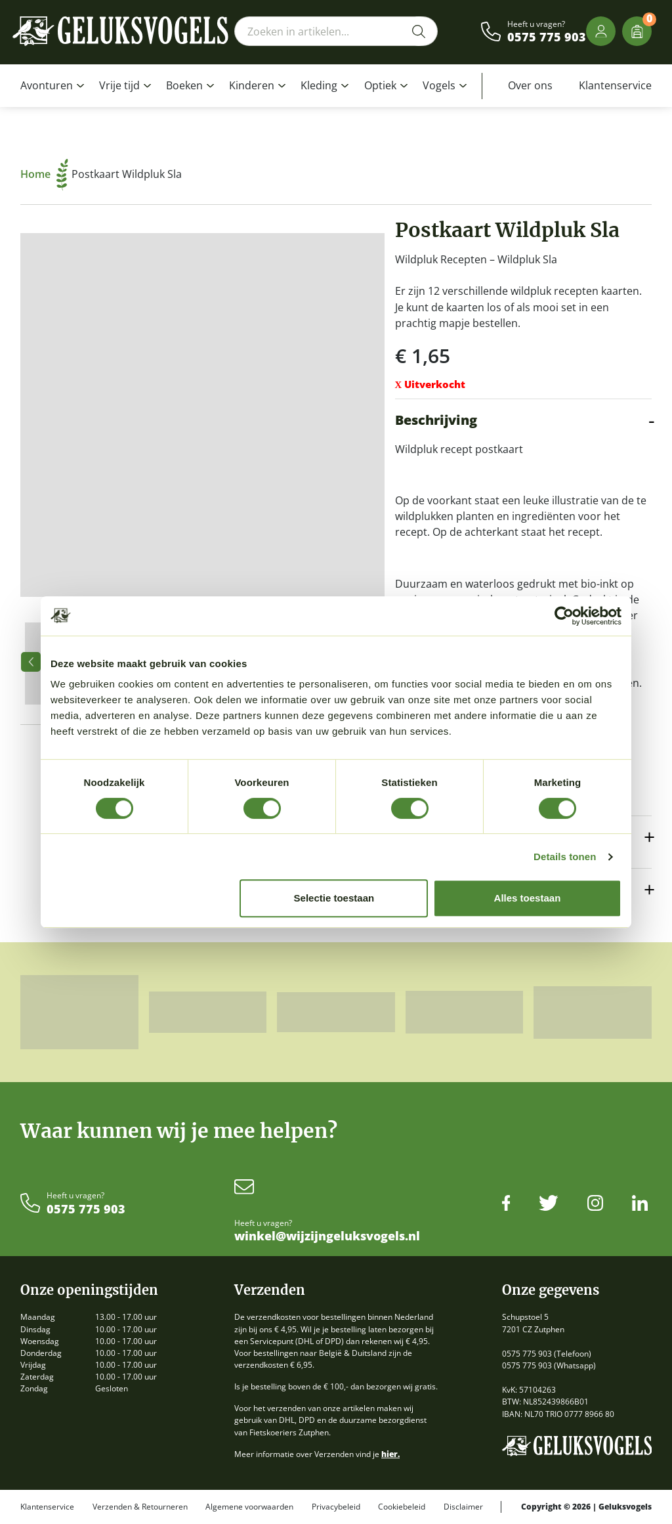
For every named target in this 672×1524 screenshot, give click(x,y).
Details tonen (565, 856)
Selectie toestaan (334, 898)
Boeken (184, 85)
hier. (390, 1454)
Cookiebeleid (401, 1507)
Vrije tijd (119, 85)
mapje (454, 323)
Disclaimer (463, 1507)
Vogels (439, 85)
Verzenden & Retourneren (140, 1507)
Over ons (530, 85)
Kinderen (251, 85)
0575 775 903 (546, 37)
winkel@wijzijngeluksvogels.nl (327, 1236)
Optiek (380, 85)
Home (44, 174)
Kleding (319, 85)
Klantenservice (615, 85)
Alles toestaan (527, 898)
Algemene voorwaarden (249, 1507)
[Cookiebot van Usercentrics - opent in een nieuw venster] (564, 616)
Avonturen (46, 85)
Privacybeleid (336, 1507)
